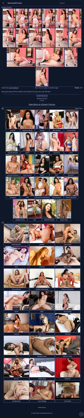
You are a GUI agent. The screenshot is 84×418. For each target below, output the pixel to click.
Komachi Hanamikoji (42, 197)
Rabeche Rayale (49, 220)
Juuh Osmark (56, 197)
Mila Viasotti (57, 130)
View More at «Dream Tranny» (42, 104)
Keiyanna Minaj (27, 130)
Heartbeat (56, 153)
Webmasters (42, 407)
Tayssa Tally (64, 220)
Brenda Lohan (41, 356)
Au (16, 356)
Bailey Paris (67, 267)
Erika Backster (16, 244)
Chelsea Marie (71, 130)
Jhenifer (42, 244)
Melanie (67, 379)
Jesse (71, 153)
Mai (56, 175)
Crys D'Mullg (42, 401)
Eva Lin (16, 379)
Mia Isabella (67, 311)
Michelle (71, 175)
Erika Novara (27, 175)
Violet (42, 175)
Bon (42, 153)
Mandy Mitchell (13, 153)
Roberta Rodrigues (68, 289)
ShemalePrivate (14, 3)
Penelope (13, 197)
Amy (27, 153)
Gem (16, 267)
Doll (27, 197)
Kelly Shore (42, 334)
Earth (16, 311)
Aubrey (12, 130)
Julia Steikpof (13, 88)
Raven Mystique (71, 197)
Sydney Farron (20, 220)
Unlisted (42, 267)
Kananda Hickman (13, 175)
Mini (42, 311)
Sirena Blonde (16, 289)
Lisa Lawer (67, 401)
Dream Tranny (7, 7)
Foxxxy (42, 130)
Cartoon (16, 334)
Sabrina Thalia (67, 356)
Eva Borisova (16, 401)
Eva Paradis (67, 244)
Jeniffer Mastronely (42, 289)
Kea (34, 220)
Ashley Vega (42, 379)
